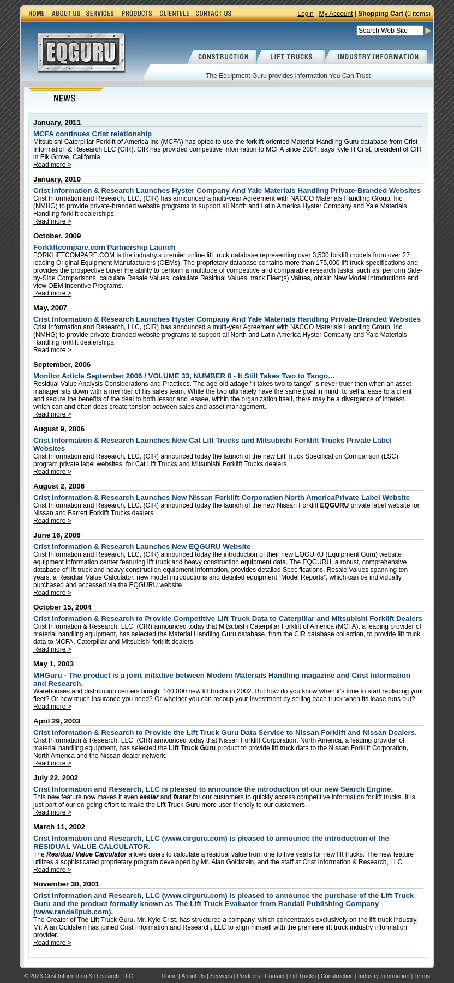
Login (305, 13)
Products (248, 976)
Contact (275, 976)
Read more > (52, 164)
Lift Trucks (303, 976)
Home (169, 976)
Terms (422, 976)
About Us (193, 976)
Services (221, 976)
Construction (337, 976)
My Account (336, 13)
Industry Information (383, 976)
